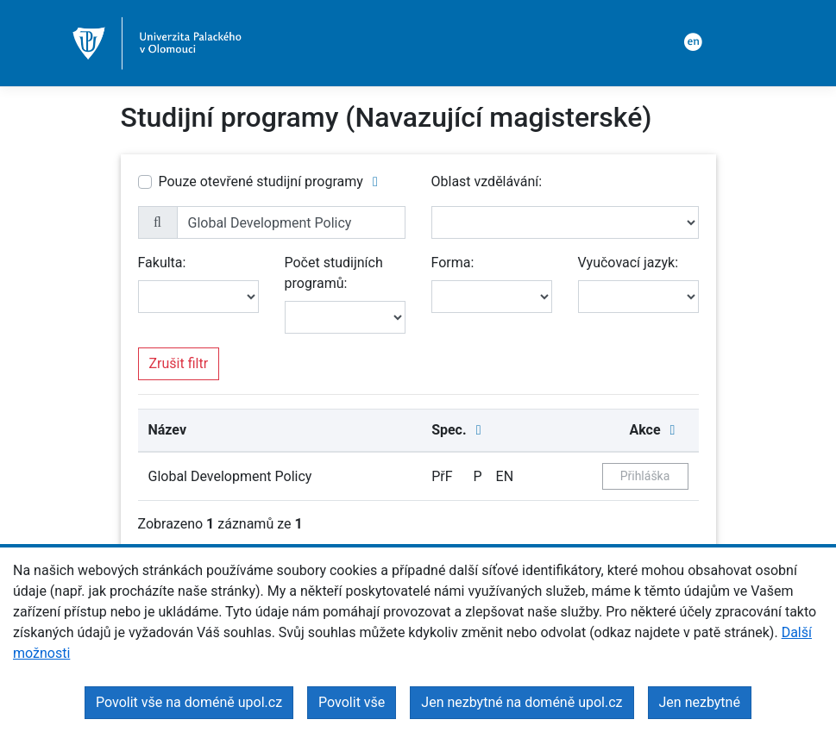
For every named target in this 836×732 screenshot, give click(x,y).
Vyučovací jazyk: (628, 262)
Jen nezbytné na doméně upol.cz (521, 702)
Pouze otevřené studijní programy (261, 181)
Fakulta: (162, 262)
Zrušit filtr (179, 363)
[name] (291, 222)
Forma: (453, 262)
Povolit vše (351, 702)
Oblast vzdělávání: (487, 181)
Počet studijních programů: (334, 272)
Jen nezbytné (699, 702)
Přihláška (645, 476)
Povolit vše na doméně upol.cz (189, 702)
